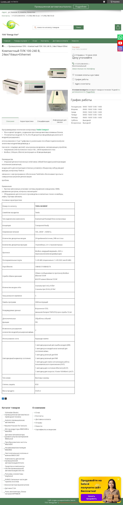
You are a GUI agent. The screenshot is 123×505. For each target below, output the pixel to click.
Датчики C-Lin (10, 488)
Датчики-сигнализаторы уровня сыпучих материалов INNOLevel (16, 436)
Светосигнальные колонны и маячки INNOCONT (16, 454)
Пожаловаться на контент (68, 502)
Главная (7, 41)
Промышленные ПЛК (17, 46)
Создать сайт (5, 2)
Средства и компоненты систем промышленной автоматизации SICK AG (15, 468)
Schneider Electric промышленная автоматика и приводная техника (17, 414)
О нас (35, 41)
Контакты (45, 41)
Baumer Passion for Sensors (16, 426)
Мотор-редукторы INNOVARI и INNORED (17, 430)
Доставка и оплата (60, 41)
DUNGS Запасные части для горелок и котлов (16, 480)
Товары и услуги (20, 41)
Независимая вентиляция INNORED (15, 449)
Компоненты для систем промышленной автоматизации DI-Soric (14, 461)
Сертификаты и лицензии (46, 429)
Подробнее (80, 6)
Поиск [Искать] (78, 27)
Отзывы (39, 423)
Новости (75, 41)
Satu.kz (72, 500)
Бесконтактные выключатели (17, 485)
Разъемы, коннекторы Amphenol (14, 475)
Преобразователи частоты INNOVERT (16, 443)
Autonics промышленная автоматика (14, 421)
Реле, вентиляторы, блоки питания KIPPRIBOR (15, 492)
